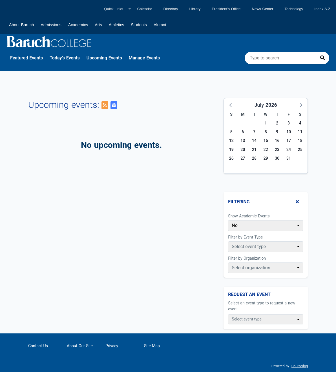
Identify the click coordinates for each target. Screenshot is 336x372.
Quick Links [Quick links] (113, 9)
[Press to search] (322, 58)
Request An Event (249, 294)
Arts (98, 25)
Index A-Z (322, 9)
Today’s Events (65, 58)
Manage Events (144, 58)
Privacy (111, 346)
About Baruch (21, 25)
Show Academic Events (248, 216)
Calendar (144, 9)
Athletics (116, 25)
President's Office (226, 9)
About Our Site (80, 346)
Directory (170, 9)
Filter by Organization (247, 258)
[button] (231, 105)
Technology (294, 9)
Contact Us (38, 346)
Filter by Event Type (245, 237)
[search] (287, 58)
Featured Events (26, 58)
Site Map (152, 346)
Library (194, 9)
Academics (78, 25)
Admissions (51, 25)
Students (139, 25)
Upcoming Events (104, 58)
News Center (262, 9)
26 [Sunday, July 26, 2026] (231, 158)
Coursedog (299, 366)
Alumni (160, 25)
